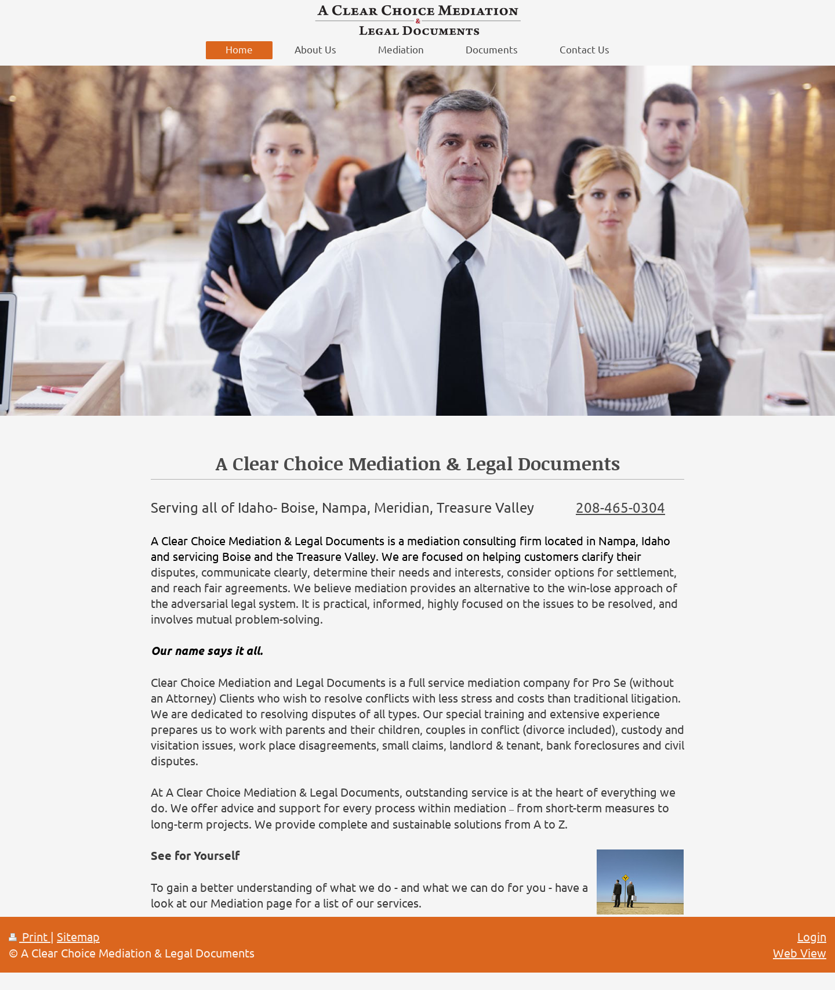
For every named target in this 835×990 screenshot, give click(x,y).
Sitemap (78, 936)
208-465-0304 (620, 507)
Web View (799, 952)
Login (811, 936)
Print (29, 936)
